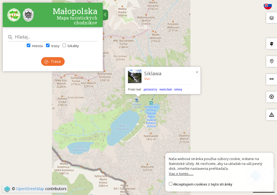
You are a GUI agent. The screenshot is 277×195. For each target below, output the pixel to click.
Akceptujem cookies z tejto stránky (202, 184)
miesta (35, 45)
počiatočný (150, 89)
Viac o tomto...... (181, 173)
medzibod (165, 89)
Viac (147, 78)
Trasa (52, 61)
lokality (70, 45)
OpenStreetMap (30, 188)
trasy (52, 45)
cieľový (178, 89)
